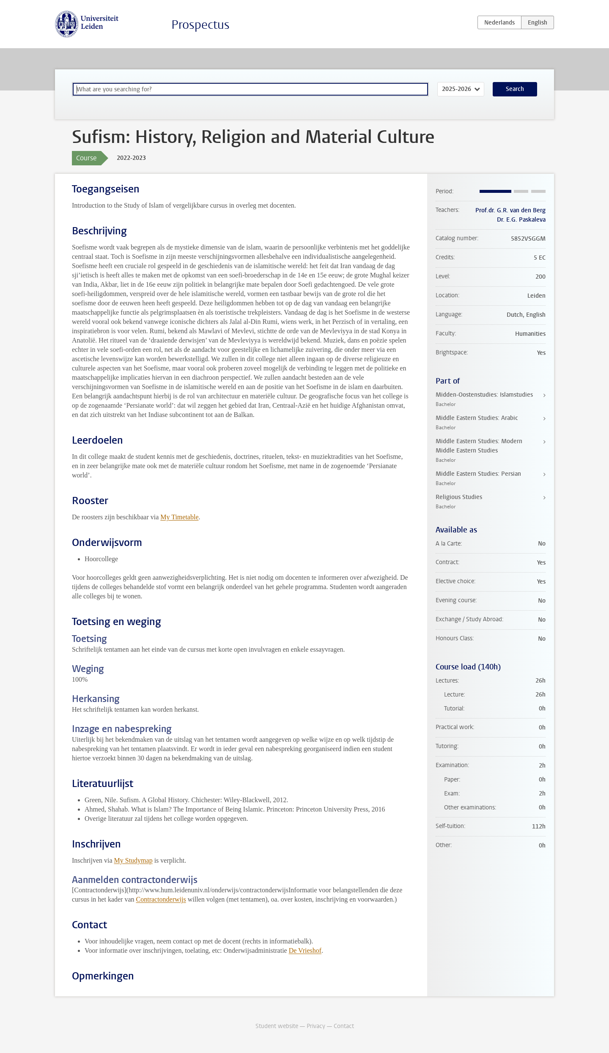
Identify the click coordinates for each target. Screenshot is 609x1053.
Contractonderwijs (161, 899)
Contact (344, 1026)
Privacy (316, 1026)
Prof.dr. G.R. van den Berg (510, 210)
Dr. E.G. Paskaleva (521, 220)
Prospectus (200, 25)
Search (515, 89)
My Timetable (179, 517)
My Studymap (133, 860)
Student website (276, 1026)
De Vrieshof (305, 950)
